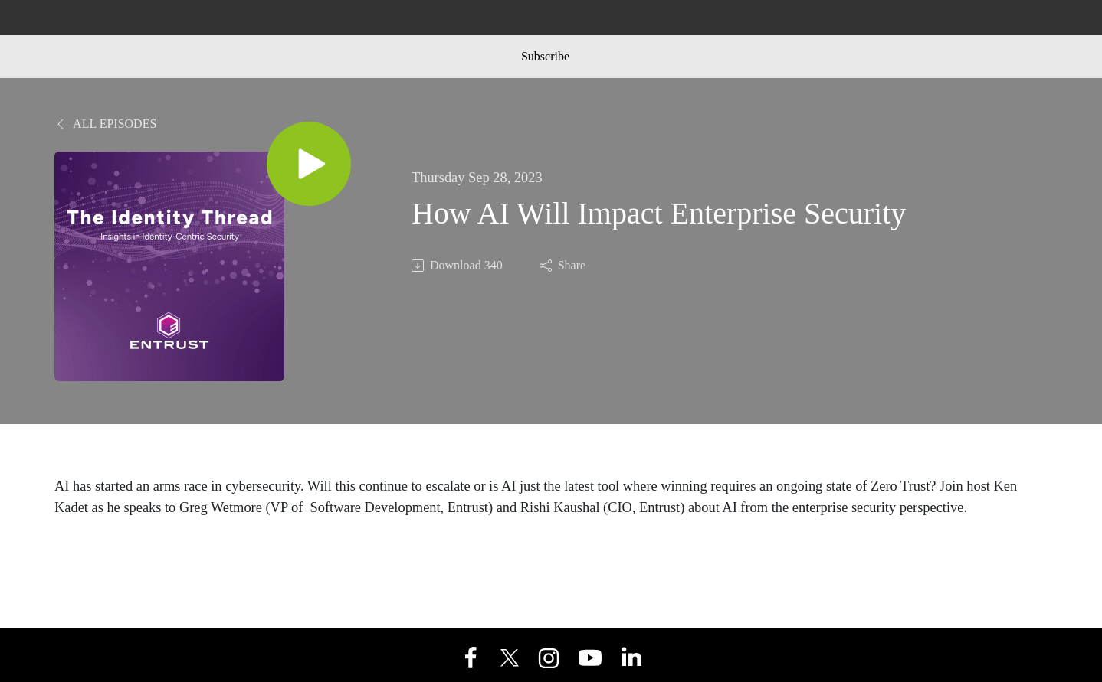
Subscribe (545, 56)
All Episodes (105, 123)
